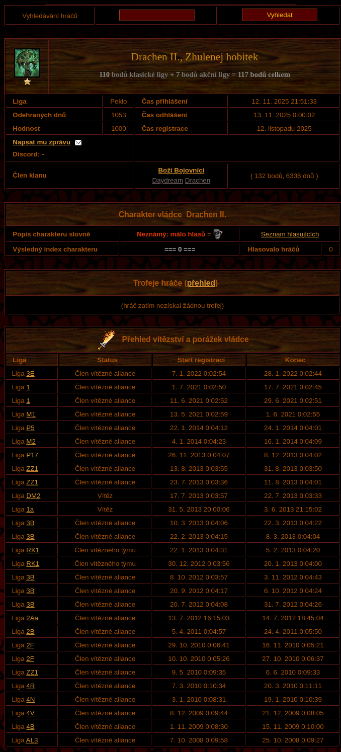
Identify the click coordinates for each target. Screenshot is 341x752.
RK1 (32, 550)
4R (30, 686)
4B (30, 726)
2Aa (32, 618)
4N (30, 699)
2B (30, 631)
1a (30, 509)
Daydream (167, 180)
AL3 (32, 740)
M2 (31, 441)
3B (30, 523)
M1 (31, 414)
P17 (32, 455)
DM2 (33, 495)
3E (30, 373)
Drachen (197, 180)
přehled (201, 283)
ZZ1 (32, 468)
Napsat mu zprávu (41, 142)
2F (30, 645)
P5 (30, 428)
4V (30, 713)
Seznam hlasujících (290, 234)
